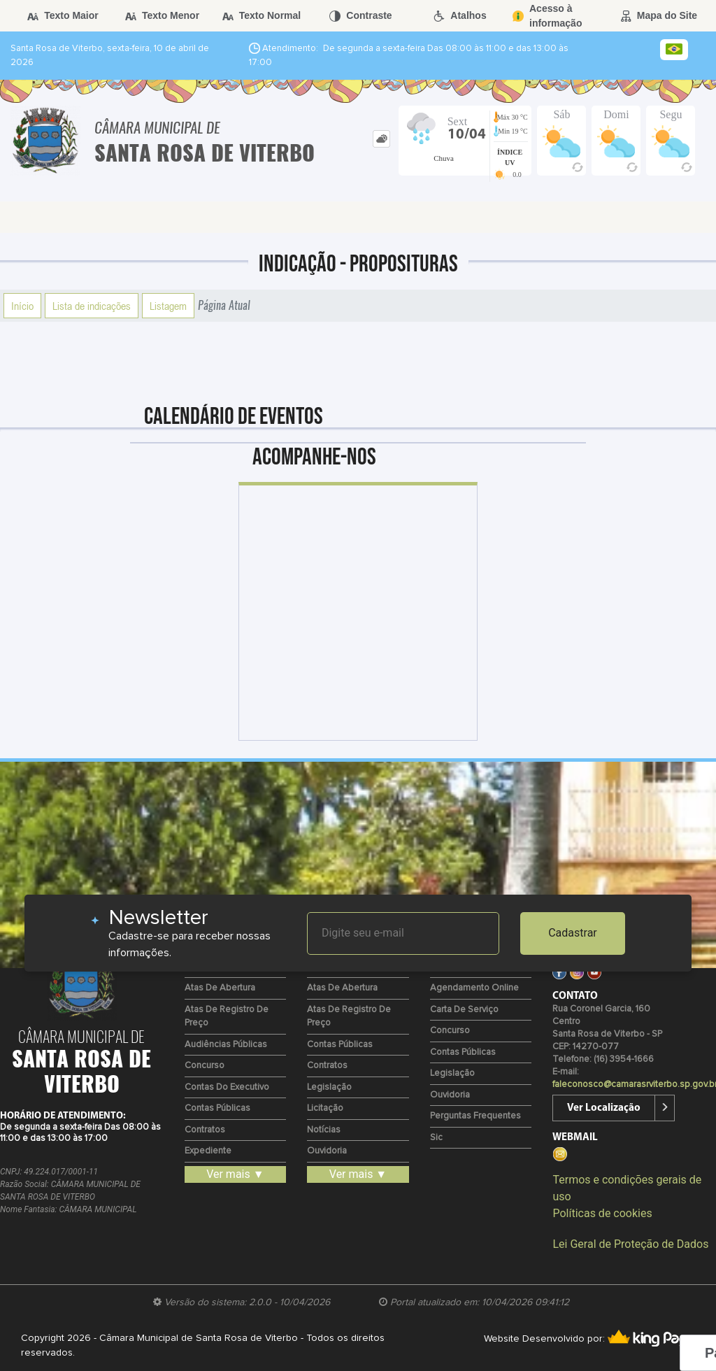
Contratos (205, 1130)
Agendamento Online (474, 988)
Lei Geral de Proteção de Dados (630, 1244)
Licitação (325, 1108)
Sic (436, 1137)
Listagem (168, 306)
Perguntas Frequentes (475, 1116)
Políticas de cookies (602, 1213)
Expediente (208, 1151)
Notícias (324, 1130)
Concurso (204, 1065)
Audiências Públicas (226, 1044)
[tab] (381, 139)
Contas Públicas (217, 1108)
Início (22, 306)
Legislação (329, 1087)
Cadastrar (572, 932)
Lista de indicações (91, 306)
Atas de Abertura (220, 988)
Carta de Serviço (464, 1009)
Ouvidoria (327, 1151)
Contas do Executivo (227, 1087)
